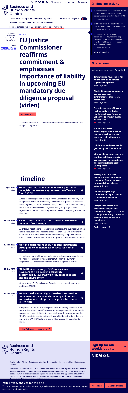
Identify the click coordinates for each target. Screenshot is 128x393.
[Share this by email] (15, 48)
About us (31, 22)
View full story (27, 329)
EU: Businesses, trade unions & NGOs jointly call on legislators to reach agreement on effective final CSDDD (110, 13)
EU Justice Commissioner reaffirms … (47, 27)
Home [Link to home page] (11, 27)
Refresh (120, 70)
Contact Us (52, 362)
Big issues (48, 19)
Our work (38, 19)
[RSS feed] (46, 2)
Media (24, 362)
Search (82, 2)
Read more (27, 114)
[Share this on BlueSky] (12, 48)
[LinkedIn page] (36, 2)
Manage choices (115, 385)
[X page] (32, 2)
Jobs (18, 362)
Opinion (13, 22)
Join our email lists (45, 22)
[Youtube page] (43, 2)
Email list (69, 2)
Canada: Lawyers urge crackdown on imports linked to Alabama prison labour (108, 194)
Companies (27, 19)
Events (12, 362)
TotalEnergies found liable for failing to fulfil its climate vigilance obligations (108, 80)
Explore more (102, 227)
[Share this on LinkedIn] (8, 48)
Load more (42, 329)
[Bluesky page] (39, 2)
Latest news (15, 19)
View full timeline (103, 52)
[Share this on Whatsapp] (2, 48)
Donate (22, 22)
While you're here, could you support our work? (108, 147)
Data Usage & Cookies (38, 362)
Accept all (97, 385)
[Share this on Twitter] (5, 48)
